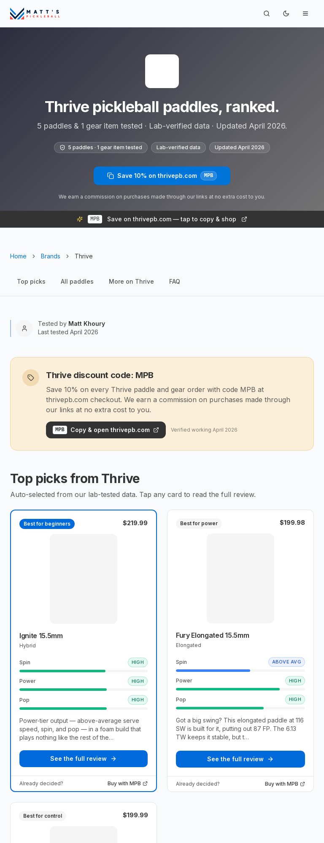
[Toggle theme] (286, 13)
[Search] (266, 13)
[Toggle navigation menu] (305, 13)
